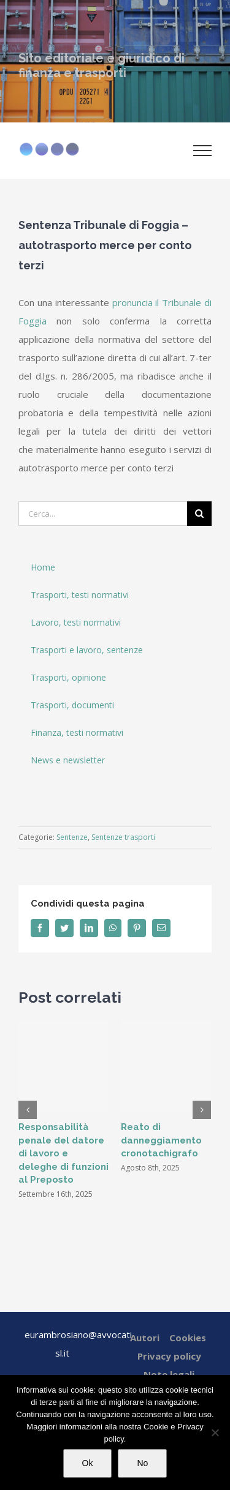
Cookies (187, 1337)
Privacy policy (169, 1356)
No (142, 1463)
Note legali (169, 1374)
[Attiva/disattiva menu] (203, 150)
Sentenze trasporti (123, 837)
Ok (87, 1463)
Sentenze (72, 837)
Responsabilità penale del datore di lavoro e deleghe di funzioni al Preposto (63, 1153)
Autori (144, 1337)
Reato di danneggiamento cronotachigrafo (161, 1140)
